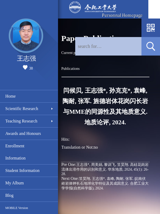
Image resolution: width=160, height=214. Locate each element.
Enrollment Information (15, 152)
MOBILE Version (16, 208)
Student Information (22, 170)
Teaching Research (21, 121)
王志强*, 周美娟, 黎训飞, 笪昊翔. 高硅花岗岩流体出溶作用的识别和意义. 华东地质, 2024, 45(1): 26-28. (105, 169)
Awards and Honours (23, 133)
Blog (9, 195)
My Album (14, 183)
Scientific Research (21, 108)
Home (10, 96)
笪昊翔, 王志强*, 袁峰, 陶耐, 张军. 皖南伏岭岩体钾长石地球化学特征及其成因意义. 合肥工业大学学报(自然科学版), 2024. (105, 183)
